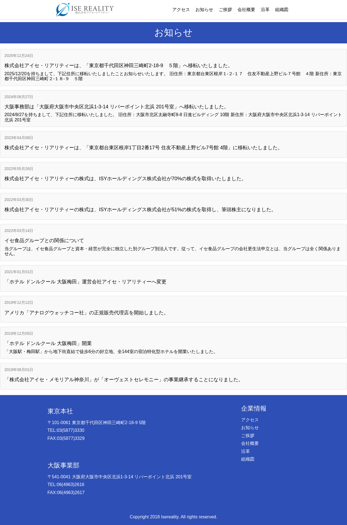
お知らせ (204, 9)
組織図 (281, 9)
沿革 (265, 9)
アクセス (181, 9)
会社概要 (246, 9)
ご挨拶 (225, 9)
